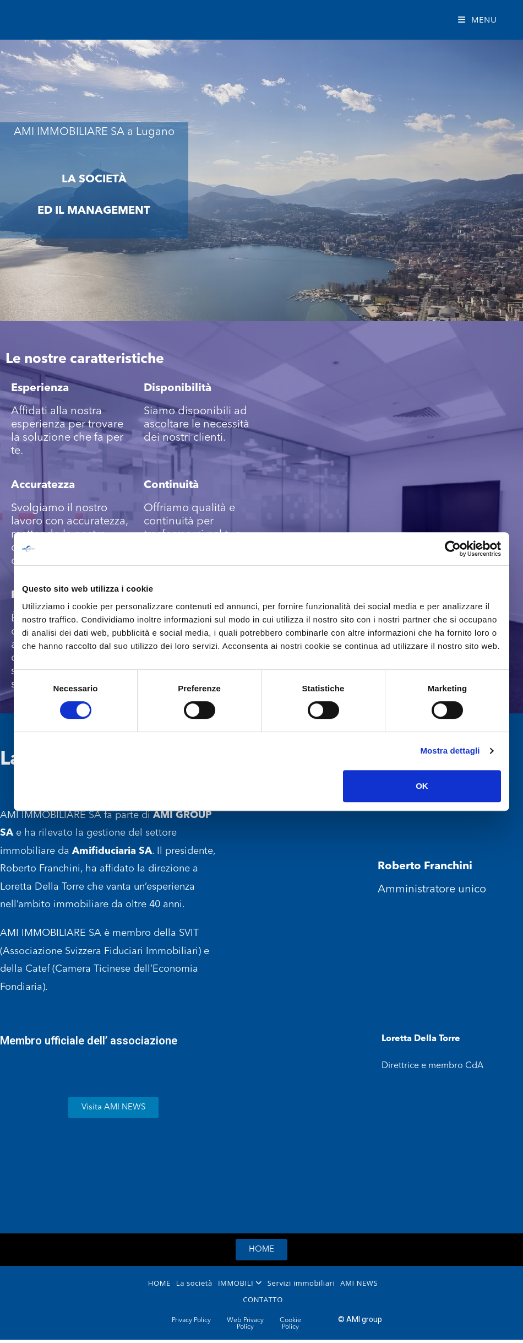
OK (422, 785)
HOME (159, 1283)
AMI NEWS (359, 1283)
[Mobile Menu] (477, 19)
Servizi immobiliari (301, 1283)
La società (194, 1283)
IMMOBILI (240, 1283)
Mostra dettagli (450, 750)
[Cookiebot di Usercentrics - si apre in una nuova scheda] (453, 548)
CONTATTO (263, 1299)
